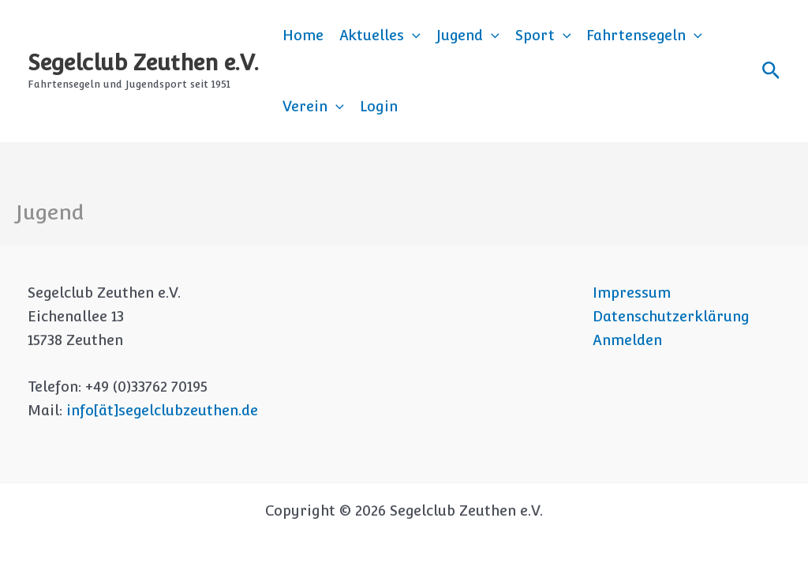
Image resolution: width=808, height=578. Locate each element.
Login (379, 106)
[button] (412, 35)
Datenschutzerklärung (671, 316)
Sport (543, 35)
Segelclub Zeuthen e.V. (143, 62)
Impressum (632, 292)
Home (303, 35)
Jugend (467, 35)
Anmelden (627, 340)
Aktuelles (380, 35)
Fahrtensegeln (644, 35)
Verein (313, 106)
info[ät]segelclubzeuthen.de (162, 410)
